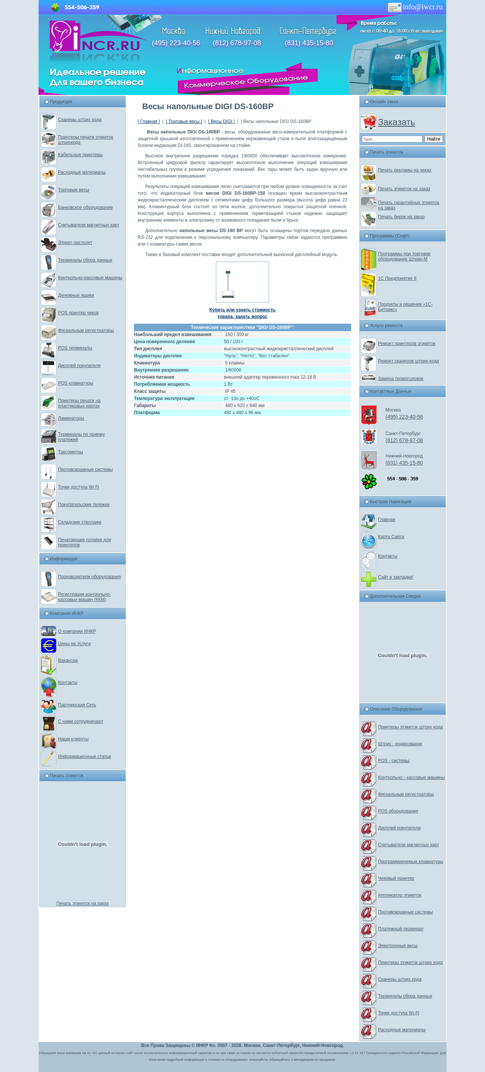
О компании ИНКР (77, 631)
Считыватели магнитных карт (88, 225)
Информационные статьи (84, 756)
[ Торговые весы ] (184, 121)
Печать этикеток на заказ (83, 903)
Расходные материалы (82, 172)
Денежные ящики (76, 295)
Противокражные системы (85, 469)
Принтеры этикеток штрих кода (410, 727)
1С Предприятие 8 (397, 278)
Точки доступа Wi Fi (78, 487)
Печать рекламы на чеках (404, 170)
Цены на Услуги (74, 643)
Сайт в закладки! (395, 577)
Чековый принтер (396, 878)
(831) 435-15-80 (309, 43)
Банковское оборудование (85, 207)
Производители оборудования (89, 576)
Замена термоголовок (401, 378)
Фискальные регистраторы (86, 330)
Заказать (396, 122)
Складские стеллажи (79, 522)
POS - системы (393, 760)
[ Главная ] (149, 121)
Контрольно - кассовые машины (411, 777)
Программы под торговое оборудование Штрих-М (404, 256)
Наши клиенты (73, 739)
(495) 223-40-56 (176, 43)
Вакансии (68, 660)
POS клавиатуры (75, 383)
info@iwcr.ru (413, 7)
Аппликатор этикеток (399, 895)
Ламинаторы (71, 418)
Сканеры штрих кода (79, 119)
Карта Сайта (391, 536)
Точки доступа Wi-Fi (398, 1013)
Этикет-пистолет (75, 242)
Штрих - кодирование (400, 743)
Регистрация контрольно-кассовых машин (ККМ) (84, 597)
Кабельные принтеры (80, 154)
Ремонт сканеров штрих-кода (408, 361)
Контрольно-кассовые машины (90, 277)
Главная (386, 519)
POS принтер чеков (78, 312)
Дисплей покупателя (79, 365)
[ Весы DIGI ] (221, 121)
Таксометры (70, 452)
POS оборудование (398, 811)
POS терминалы (75, 348)
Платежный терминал (400, 928)
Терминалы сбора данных (85, 260)
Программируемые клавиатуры (410, 861)
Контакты (67, 682)
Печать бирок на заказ (401, 216)
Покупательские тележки (84, 504)
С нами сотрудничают (80, 721)
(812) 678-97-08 (237, 43)
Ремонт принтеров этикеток (406, 343)
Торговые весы (73, 189)
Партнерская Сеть (77, 705)
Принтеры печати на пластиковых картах (79, 403)
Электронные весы (398, 945)
